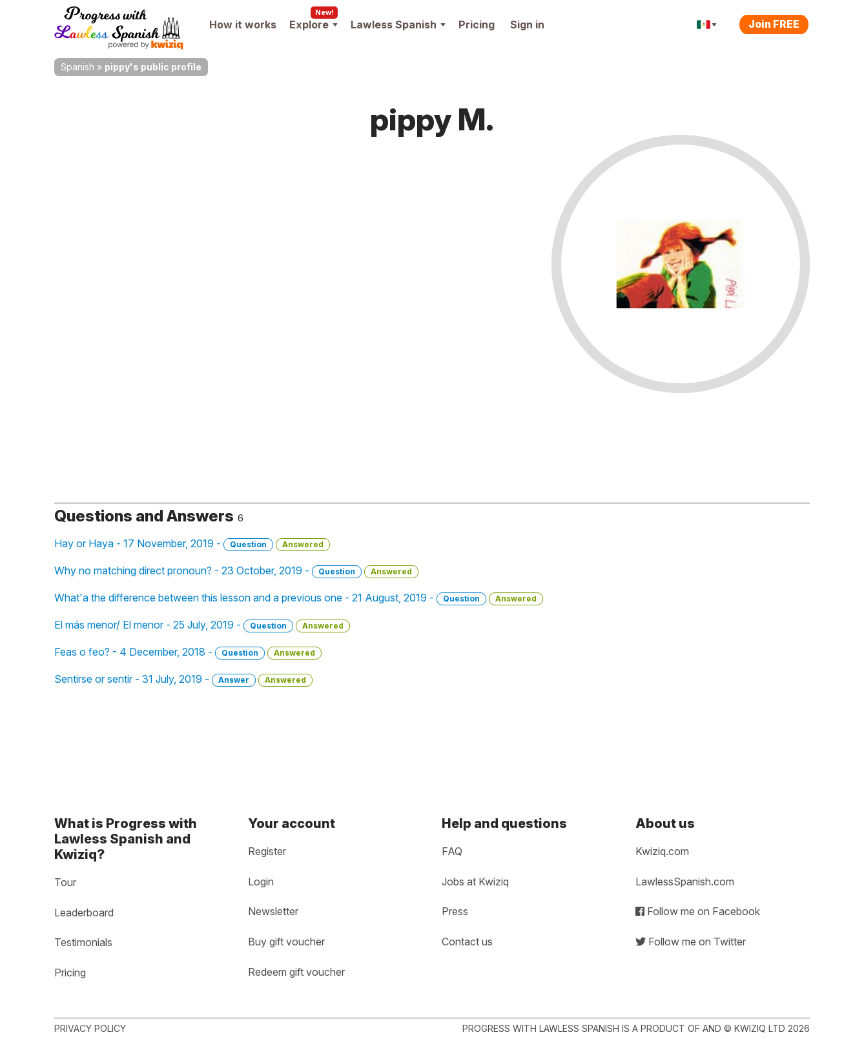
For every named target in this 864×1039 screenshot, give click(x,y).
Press (455, 911)
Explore (313, 24)
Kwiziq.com (662, 851)
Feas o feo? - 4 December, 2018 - (188, 652)
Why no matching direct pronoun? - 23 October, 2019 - (236, 571)
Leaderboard (84, 912)
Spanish (77, 66)
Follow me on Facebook (697, 911)
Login (261, 881)
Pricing (476, 24)
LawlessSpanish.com (684, 881)
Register (267, 851)
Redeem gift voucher (296, 971)
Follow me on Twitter (690, 941)
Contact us (467, 941)
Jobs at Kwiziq (475, 881)
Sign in (527, 24)
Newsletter (273, 911)
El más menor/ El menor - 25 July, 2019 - (202, 625)
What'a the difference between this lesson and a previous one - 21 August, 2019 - (298, 598)
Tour (65, 882)
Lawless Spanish (398, 24)
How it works (242, 24)
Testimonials (83, 942)
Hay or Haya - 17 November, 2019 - (192, 544)
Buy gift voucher (286, 941)
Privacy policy (90, 1028)
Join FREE (773, 23)
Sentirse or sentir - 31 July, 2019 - (183, 679)
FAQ (452, 851)
